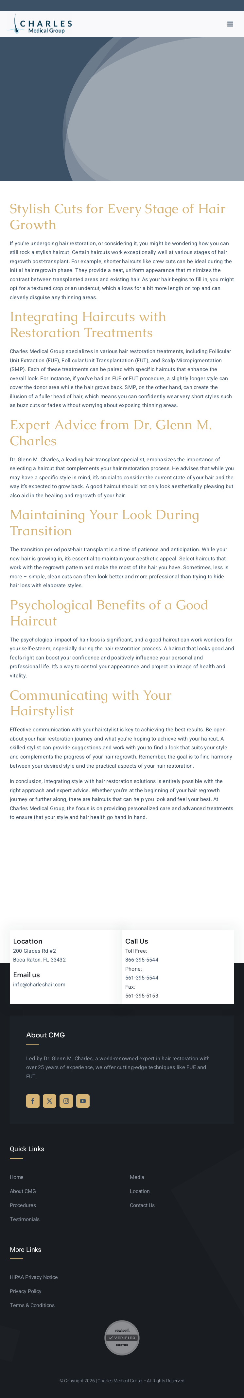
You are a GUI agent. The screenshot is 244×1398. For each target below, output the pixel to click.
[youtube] (83, 1101)
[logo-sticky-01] (39, 14)
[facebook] (33, 1101)
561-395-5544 (141, 978)
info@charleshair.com (39, 985)
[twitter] (49, 1101)
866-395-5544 (141, 960)
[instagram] (66, 1101)
